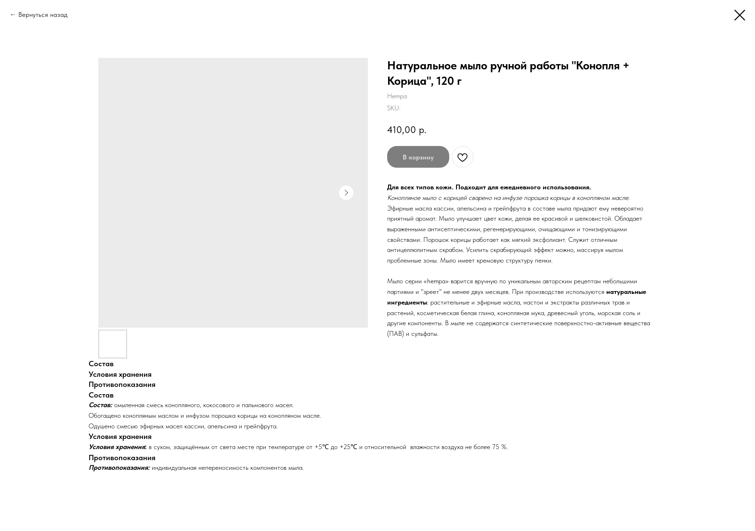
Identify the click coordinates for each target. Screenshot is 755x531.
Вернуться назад (42, 14)
